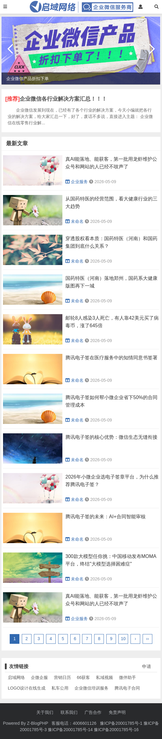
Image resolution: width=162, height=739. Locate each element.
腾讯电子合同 (127, 688)
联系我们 (69, 712)
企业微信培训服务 (91, 688)
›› (147, 638)
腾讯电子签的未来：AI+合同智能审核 (105, 516)
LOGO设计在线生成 (26, 688)
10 (123, 638)
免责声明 (117, 712)
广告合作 (92, 712)
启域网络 (16, 677)
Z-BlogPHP (37, 723)
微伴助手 (127, 677)
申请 (146, 666)
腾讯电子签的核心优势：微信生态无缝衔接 (111, 437)
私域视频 (104, 677)
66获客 (83, 677)
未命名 (74, 221)
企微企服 (39, 677)
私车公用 (59, 688)
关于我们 (44, 712)
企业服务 (76, 181)
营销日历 (62, 677)
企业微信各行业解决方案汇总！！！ (63, 99)
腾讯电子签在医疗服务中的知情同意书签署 (111, 357)
